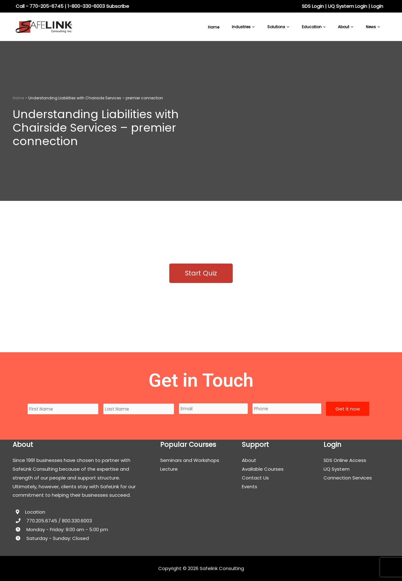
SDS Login (313, 6)
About (249, 460)
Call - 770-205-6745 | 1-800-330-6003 (60, 6)
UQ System (336, 469)
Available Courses (263, 469)
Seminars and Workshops (189, 460)
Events (249, 486)
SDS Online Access (344, 460)
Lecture (169, 469)
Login (377, 6)
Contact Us (255, 477)
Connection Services (347, 477)
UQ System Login (347, 6)
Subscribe (117, 6)
